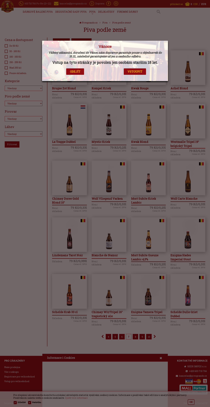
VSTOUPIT (135, 71)
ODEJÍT (75, 71)
